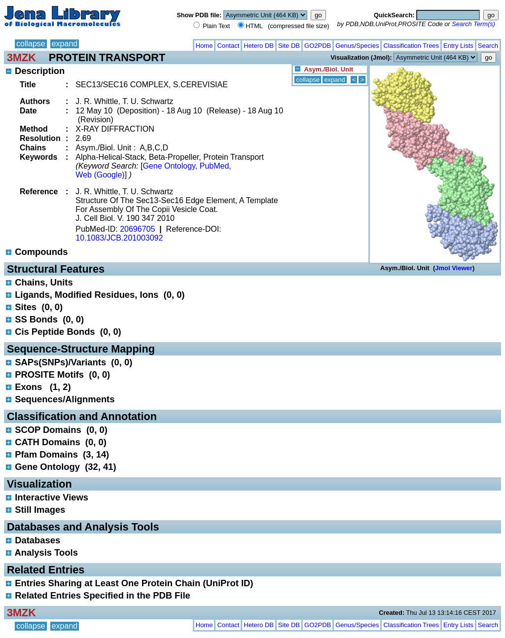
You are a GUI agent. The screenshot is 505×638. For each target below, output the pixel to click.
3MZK (21, 57)
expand (65, 43)
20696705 (137, 229)
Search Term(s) (473, 24)
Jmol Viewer (453, 268)
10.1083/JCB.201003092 (119, 238)
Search (488, 45)
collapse (30, 43)
